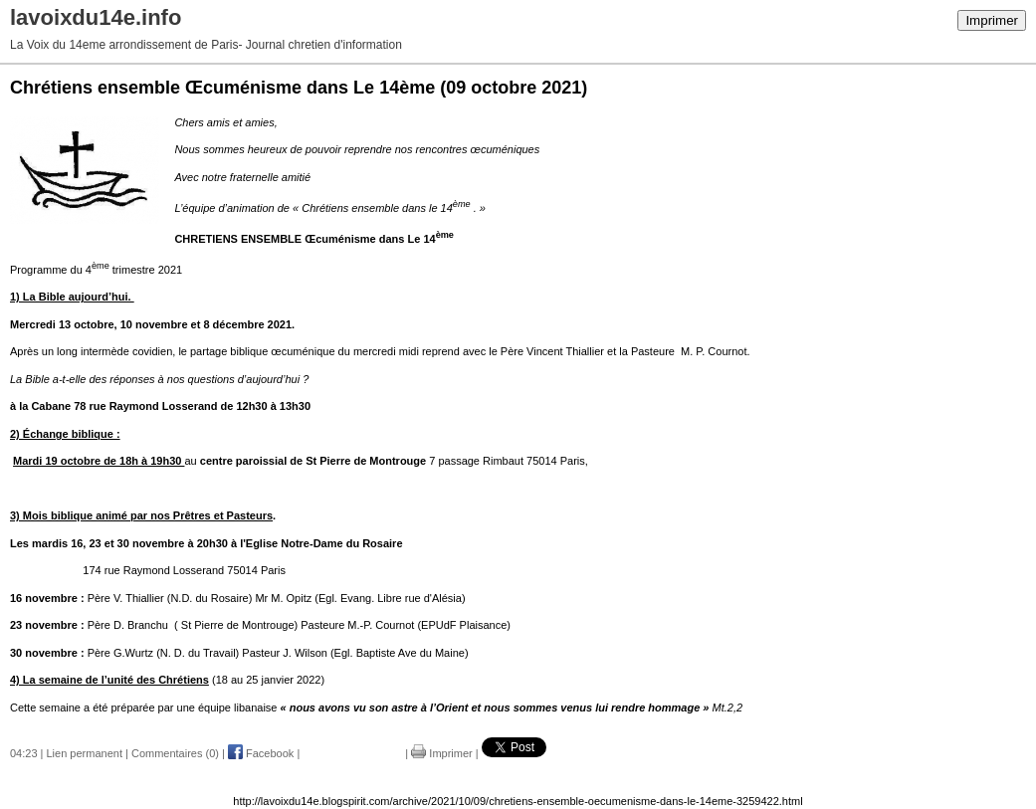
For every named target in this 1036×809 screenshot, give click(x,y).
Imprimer (991, 20)
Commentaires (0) (175, 753)
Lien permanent (84, 753)
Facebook (261, 753)
